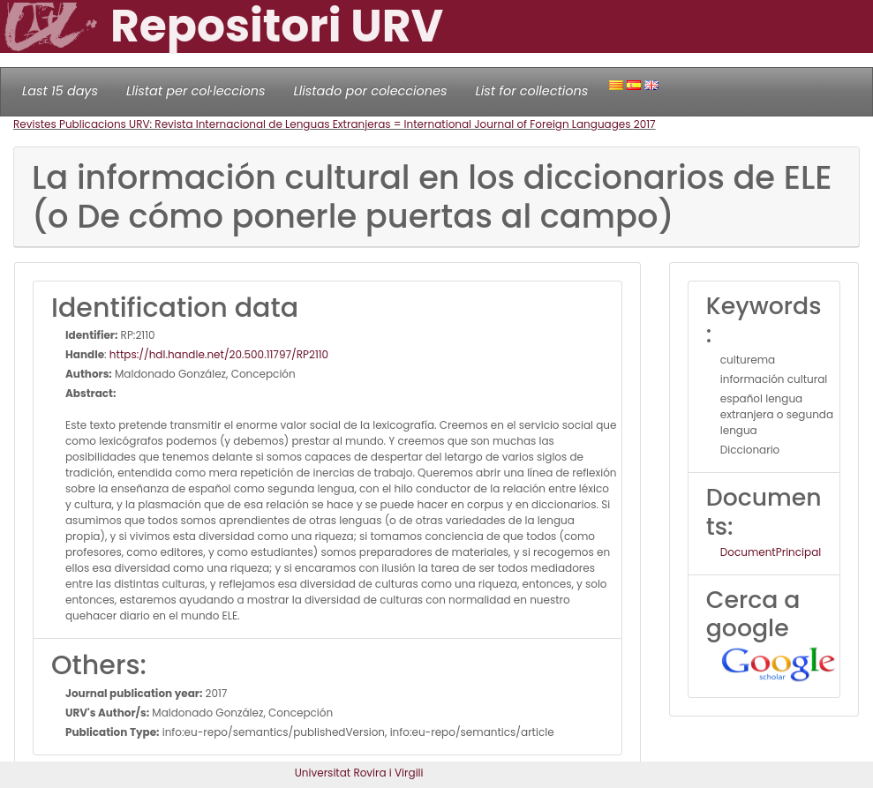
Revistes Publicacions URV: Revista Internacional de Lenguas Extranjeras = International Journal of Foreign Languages (323, 123)
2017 (645, 123)
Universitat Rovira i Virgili (359, 772)
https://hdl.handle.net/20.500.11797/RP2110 (218, 354)
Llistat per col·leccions (196, 91)
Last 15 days (60, 91)
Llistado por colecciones (371, 91)
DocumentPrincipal (770, 551)
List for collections (531, 91)
